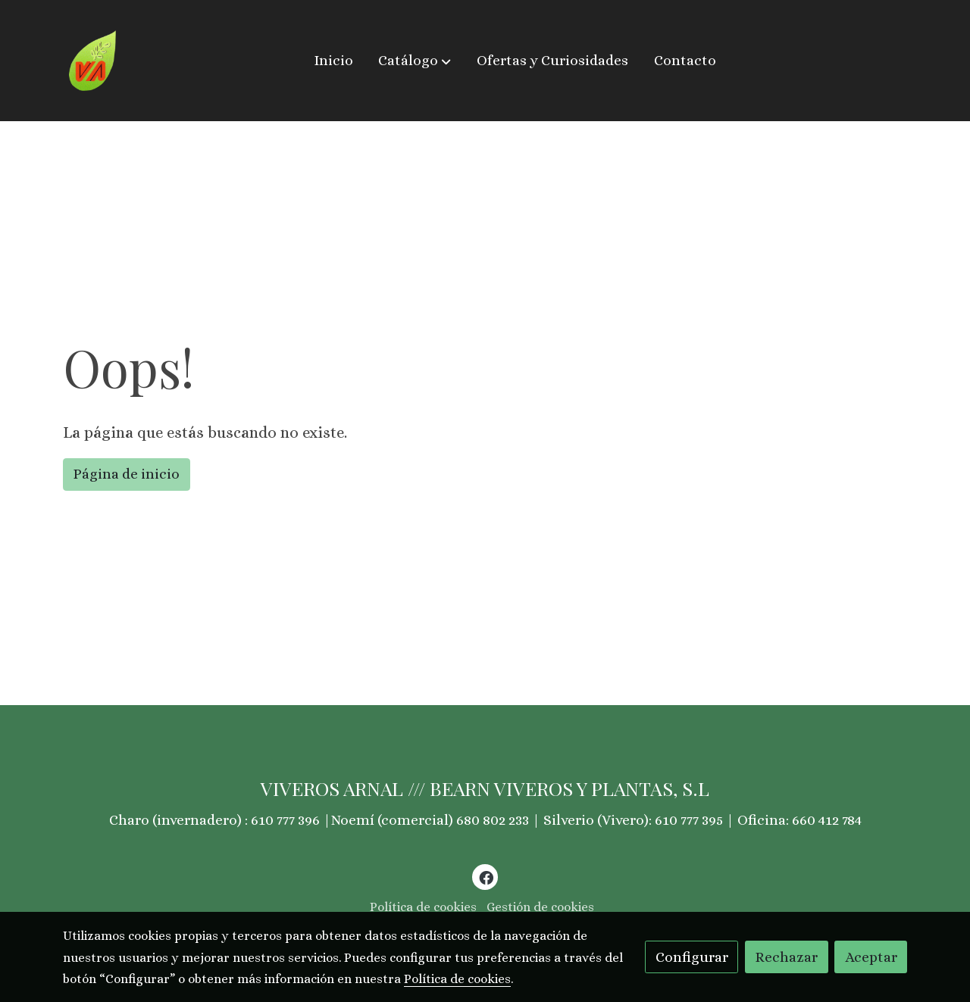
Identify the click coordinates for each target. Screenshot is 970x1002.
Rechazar (786, 957)
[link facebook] (485, 876)
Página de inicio (126, 474)
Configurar (692, 957)
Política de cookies (423, 907)
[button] (414, 60)
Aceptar (871, 957)
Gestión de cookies (540, 907)
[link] (93, 60)
